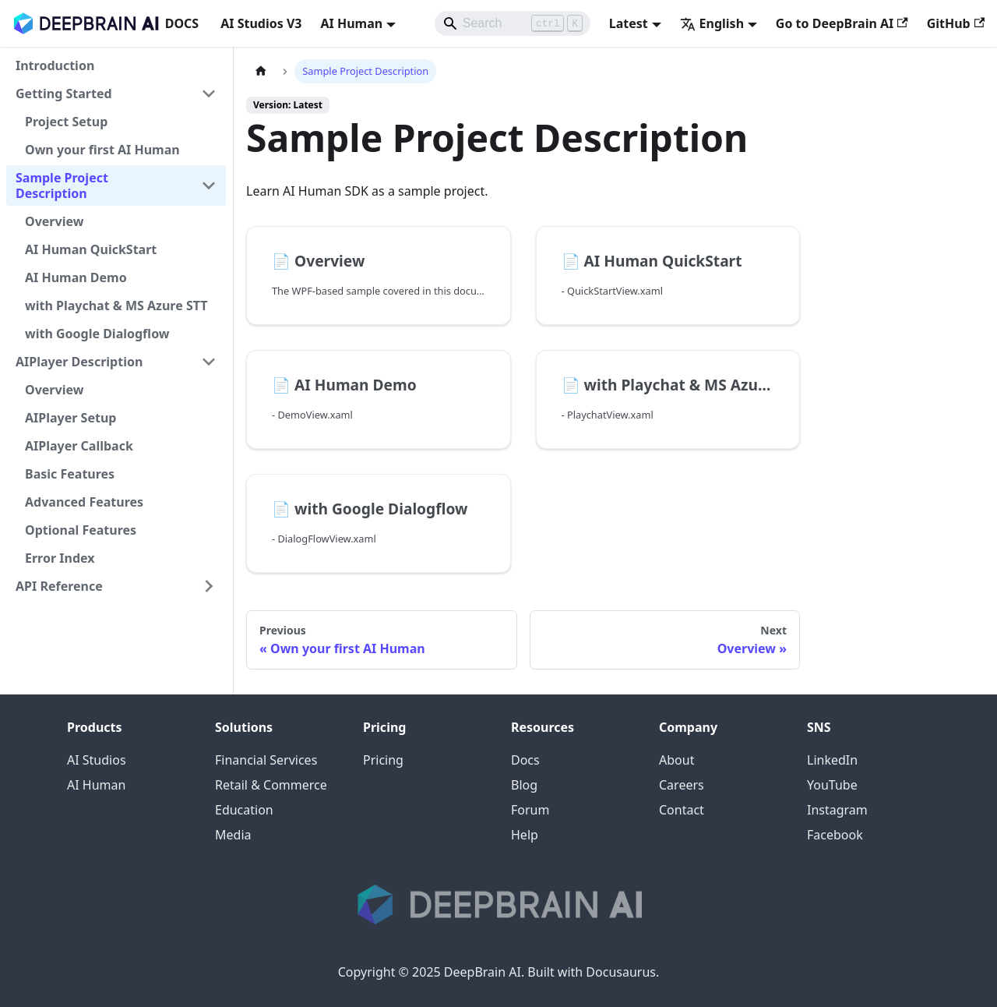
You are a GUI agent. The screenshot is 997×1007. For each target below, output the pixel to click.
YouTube (832, 784)
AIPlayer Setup (70, 417)
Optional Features (80, 530)
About (676, 759)
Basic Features (69, 473)
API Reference (59, 586)
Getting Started (64, 93)
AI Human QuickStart (91, 249)
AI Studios (96, 759)
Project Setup (66, 121)
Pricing (383, 759)
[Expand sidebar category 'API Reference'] (209, 586)
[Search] (512, 23)
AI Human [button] (351, 23)
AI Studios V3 (260, 23)
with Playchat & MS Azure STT (116, 305)
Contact (681, 809)
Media (233, 834)
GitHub (956, 23)
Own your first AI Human (102, 149)
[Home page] (261, 71)
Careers (681, 784)
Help (524, 834)
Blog (524, 784)
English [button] (712, 23)
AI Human (96, 784)
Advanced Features (84, 502)
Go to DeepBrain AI (842, 23)
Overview (54, 221)
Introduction (55, 65)
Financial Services (266, 759)
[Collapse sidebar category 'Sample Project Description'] (209, 185)
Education (244, 809)
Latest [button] (628, 23)
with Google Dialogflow (97, 333)
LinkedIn (832, 759)
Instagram (837, 809)
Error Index (59, 558)
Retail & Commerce (271, 784)
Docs (525, 759)
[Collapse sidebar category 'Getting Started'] (209, 93)
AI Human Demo (76, 277)
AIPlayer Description (79, 361)
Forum (530, 809)
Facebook (835, 834)
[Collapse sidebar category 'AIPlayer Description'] (209, 361)
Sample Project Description (62, 185)
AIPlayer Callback (79, 445)
